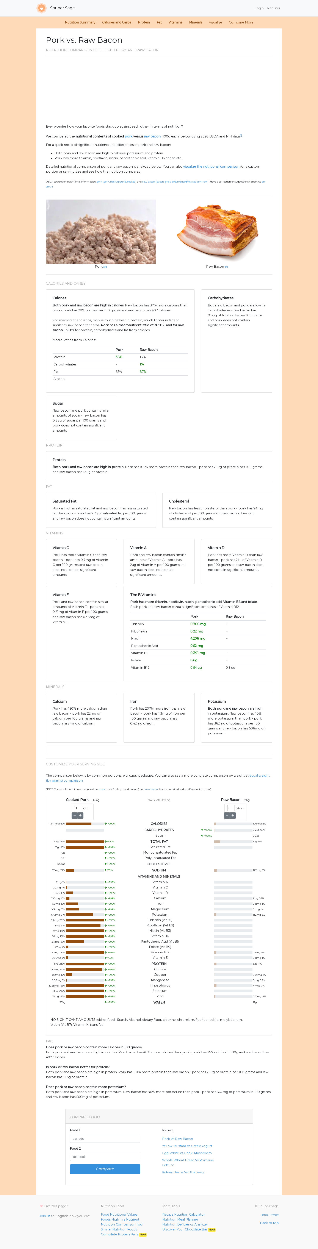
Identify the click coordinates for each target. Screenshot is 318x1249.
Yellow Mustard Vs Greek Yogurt (187, 1146)
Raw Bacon (215, 267)
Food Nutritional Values (119, 1214)
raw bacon (152, 136)
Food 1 (75, 1130)
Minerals (195, 22)
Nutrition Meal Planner (180, 1219)
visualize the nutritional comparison (211, 167)
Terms (264, 1214)
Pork (99, 267)
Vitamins (175, 22)
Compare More (241, 22)
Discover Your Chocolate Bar (189, 1229)
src (105, 266)
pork (128, 136)
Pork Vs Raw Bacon (177, 1139)
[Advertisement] (159, 92)
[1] (241, 135)
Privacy (274, 1214)
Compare (105, 1169)
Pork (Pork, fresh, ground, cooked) (116, 181)
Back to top (269, 1223)
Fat (159, 22)
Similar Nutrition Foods (119, 1229)
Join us (44, 1216)
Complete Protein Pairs (124, 1234)
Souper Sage (55, 8)
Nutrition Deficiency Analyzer (185, 1224)
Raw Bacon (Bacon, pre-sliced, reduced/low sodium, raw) (175, 181)
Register (273, 8)
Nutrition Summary (80, 22)
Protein (144, 22)
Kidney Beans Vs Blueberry (183, 1172)
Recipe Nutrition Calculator (183, 1214)
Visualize (215, 22)
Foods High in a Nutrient (120, 1219)
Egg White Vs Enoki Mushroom (187, 1153)
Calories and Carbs (116, 22)
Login (259, 8)
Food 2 (75, 1149)
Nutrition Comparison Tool (122, 1224)
